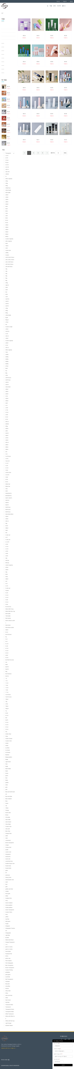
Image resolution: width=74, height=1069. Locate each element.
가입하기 (65, 1)
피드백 (59, 6)
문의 (54, 6)
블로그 (64, 6)
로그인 (58, 1)
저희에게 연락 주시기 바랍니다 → (8, 1048)
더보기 (8, 88)
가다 (65, 153)
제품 (51, 6)
